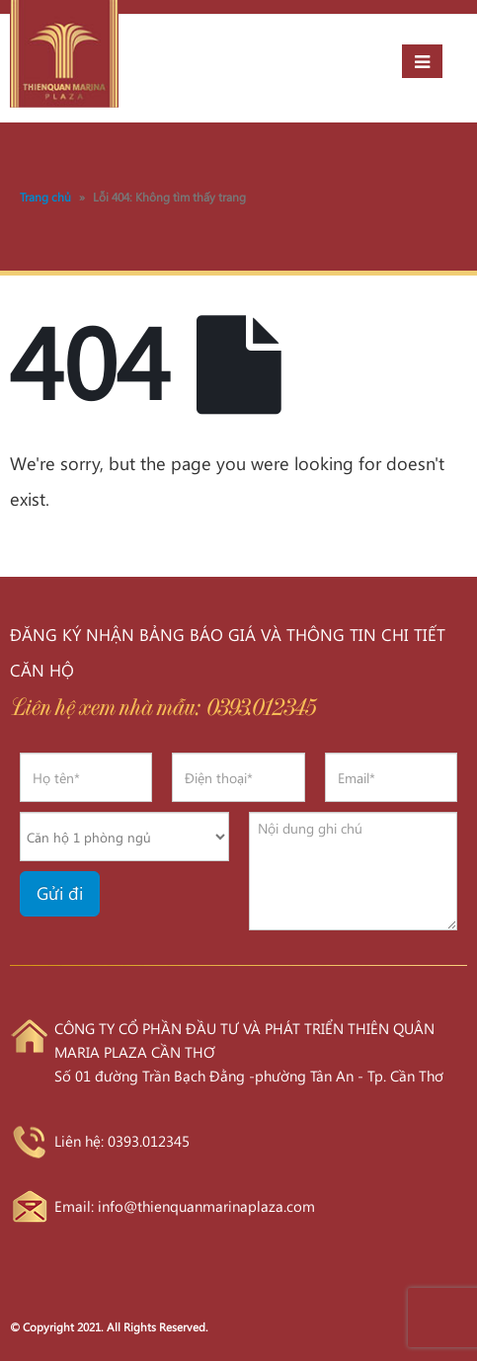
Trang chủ (45, 196)
